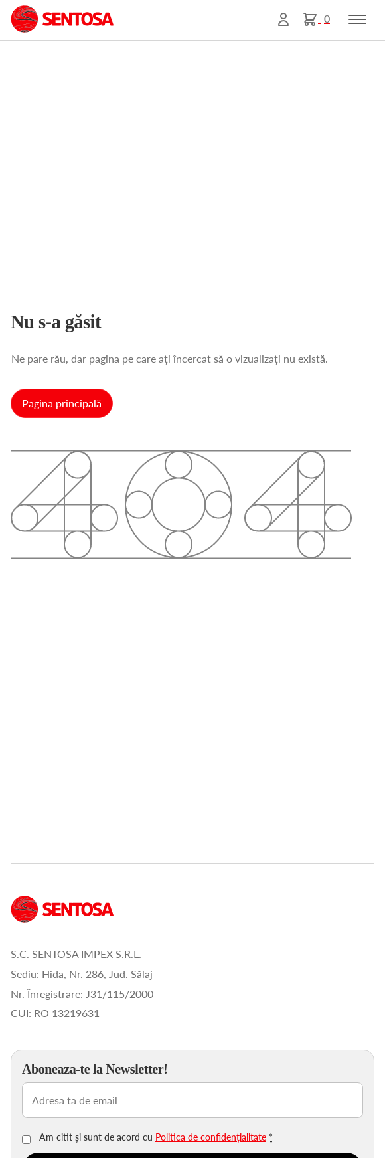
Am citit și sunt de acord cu (156, 1136)
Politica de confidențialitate (210, 1136)
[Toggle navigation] (357, 19)
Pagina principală (62, 403)
